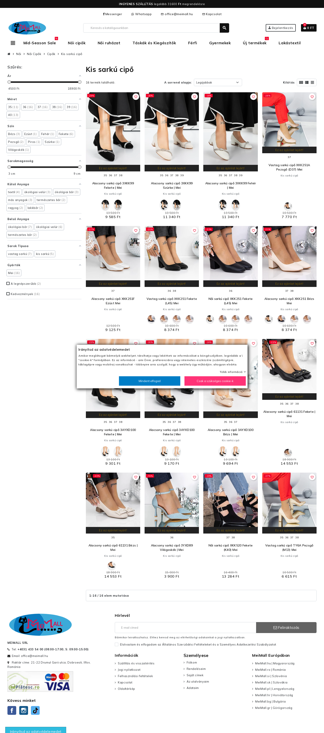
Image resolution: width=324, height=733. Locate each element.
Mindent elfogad (150, 381)
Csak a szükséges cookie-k (215, 381)
